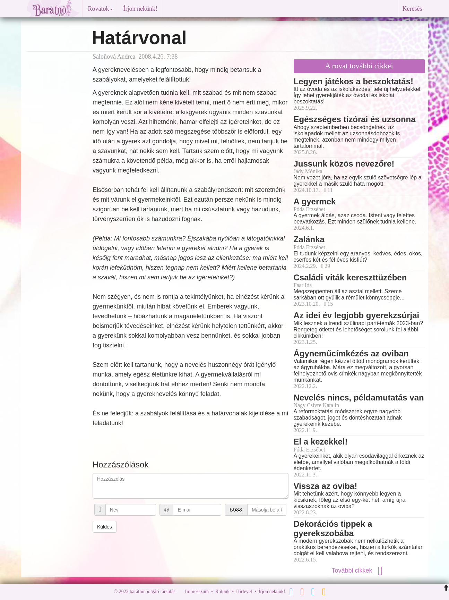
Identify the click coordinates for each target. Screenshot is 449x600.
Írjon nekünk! (140, 8)
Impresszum (197, 591)
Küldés (104, 527)
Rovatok (100, 8)
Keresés (412, 8)
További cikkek (358, 570)
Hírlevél (244, 591)
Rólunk (222, 591)
